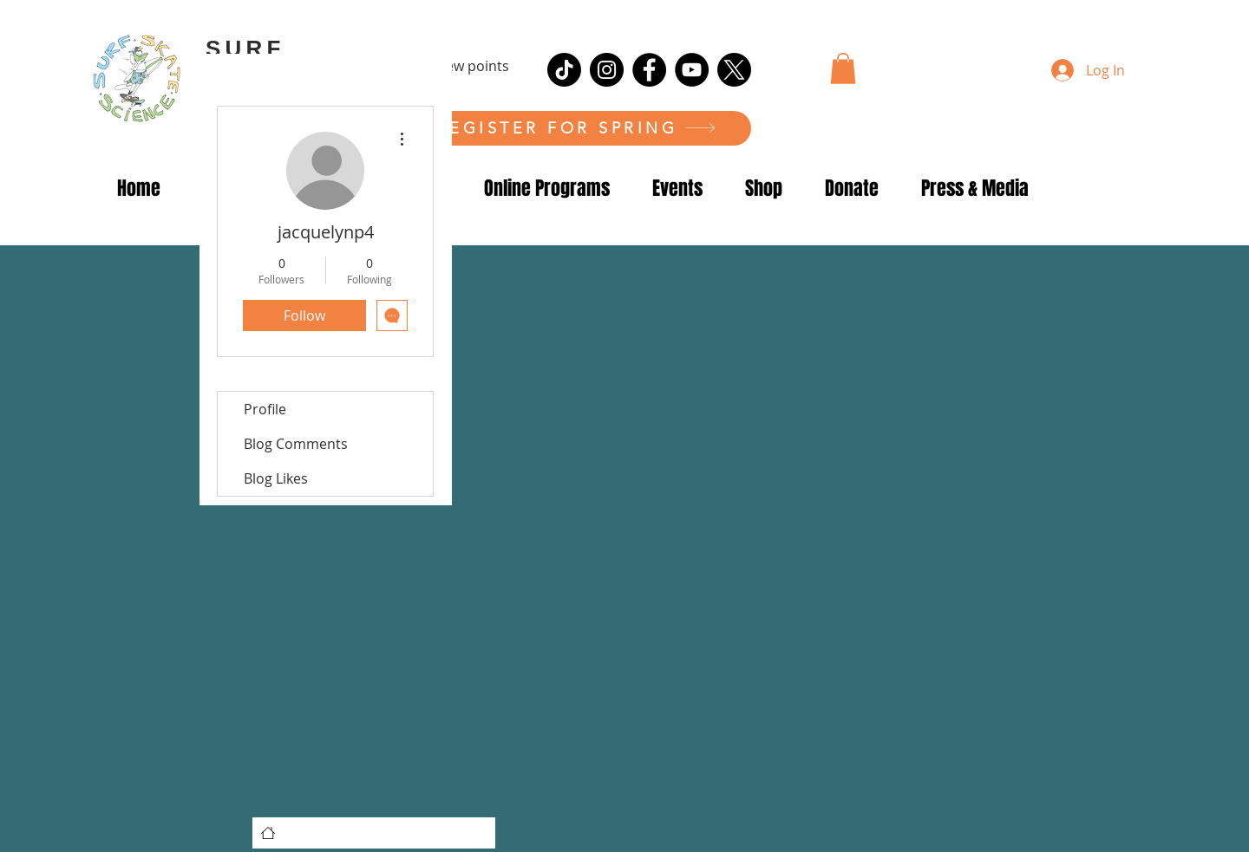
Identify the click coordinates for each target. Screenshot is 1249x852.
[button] (843, 68)
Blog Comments (296, 443)
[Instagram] (607, 70)
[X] (734, 70)
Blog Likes (276, 478)
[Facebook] (649, 70)
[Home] (268, 833)
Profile (265, 409)
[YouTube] (692, 70)
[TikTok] (564, 70)
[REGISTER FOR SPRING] (576, 128)
